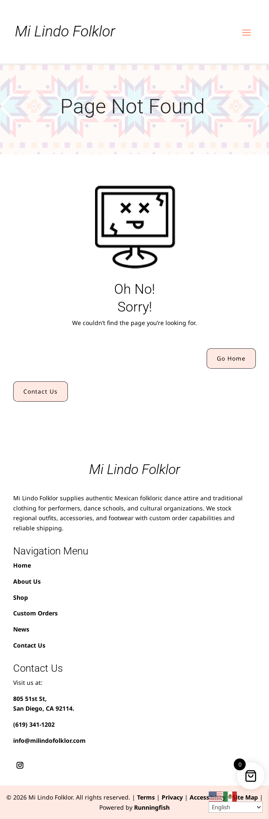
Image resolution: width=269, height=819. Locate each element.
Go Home (231, 358)
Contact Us (40, 391)
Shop (20, 597)
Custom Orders (35, 613)
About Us (27, 581)
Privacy (172, 797)
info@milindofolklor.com (49, 740)
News (21, 629)
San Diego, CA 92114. (43, 708)
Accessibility (208, 797)
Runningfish (152, 807)
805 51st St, (30, 699)
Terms (146, 797)
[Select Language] (236, 807)
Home (22, 565)
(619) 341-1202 (34, 724)
